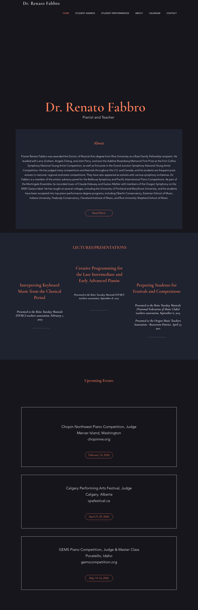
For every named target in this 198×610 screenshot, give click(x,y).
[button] (99, 455)
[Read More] (99, 213)
